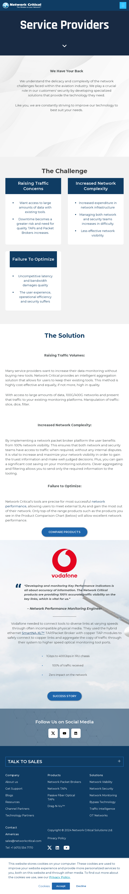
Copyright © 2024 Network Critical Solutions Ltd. (80, 830)
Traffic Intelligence (102, 808)
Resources (12, 802)
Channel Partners (17, 808)
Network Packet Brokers (64, 782)
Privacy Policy (57, 838)
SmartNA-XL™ (33, 633)
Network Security (101, 788)
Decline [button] (81, 886)
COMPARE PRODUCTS (65, 532)
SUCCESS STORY (64, 696)
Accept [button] (61, 886)
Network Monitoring (103, 795)
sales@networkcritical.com (22, 841)
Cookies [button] (44, 886)
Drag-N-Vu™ (56, 806)
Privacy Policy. (59, 877)
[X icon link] (53, 733)
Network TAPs (57, 788)
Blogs (9, 795)
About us (11, 782)
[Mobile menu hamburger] (123, 5)
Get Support (14, 788)
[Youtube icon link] (64, 733)
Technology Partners (19, 815)
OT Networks (99, 815)
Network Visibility (101, 782)
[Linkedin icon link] (76, 733)
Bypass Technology (103, 802)
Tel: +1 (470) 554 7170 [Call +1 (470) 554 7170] (19, 847)
